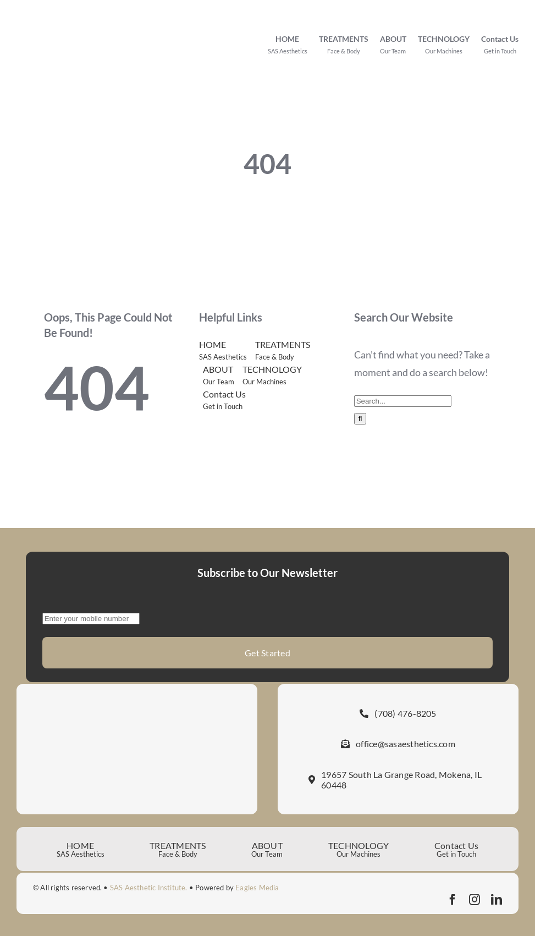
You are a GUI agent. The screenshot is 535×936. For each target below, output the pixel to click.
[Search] (360, 419)
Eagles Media (257, 887)
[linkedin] (496, 899)
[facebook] (452, 899)
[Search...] (402, 401)
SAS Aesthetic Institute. (148, 887)
